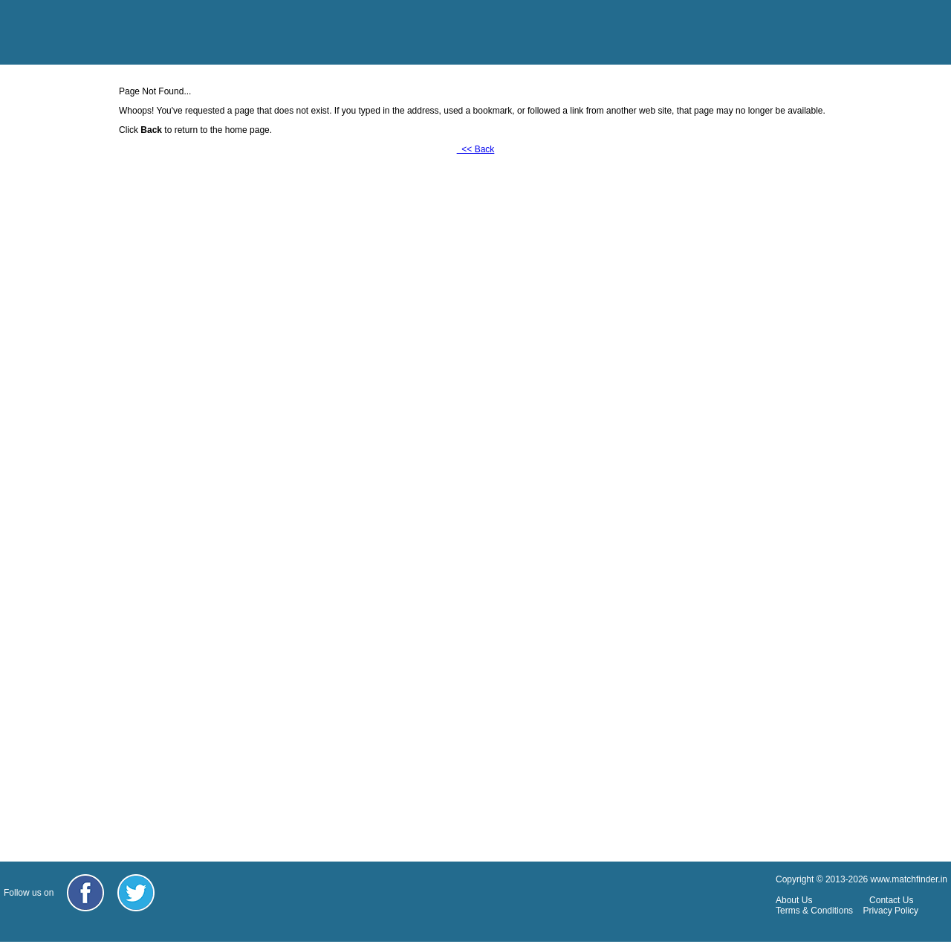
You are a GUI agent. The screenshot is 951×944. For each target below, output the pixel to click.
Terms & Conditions (814, 910)
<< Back (476, 149)
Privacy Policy (890, 910)
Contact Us (891, 900)
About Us (794, 900)
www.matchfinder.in (909, 879)
